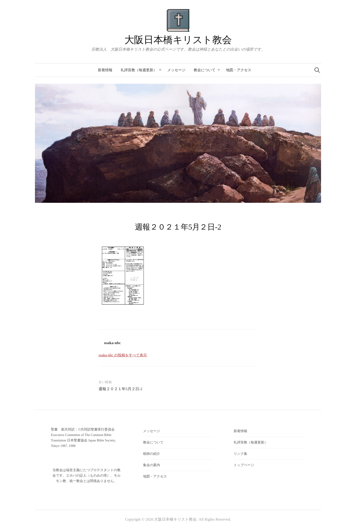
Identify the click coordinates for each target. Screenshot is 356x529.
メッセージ (176, 70)
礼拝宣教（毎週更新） (139, 70)
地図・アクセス (238, 70)
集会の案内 (151, 465)
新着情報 (105, 70)
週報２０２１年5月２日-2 (120, 389)
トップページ (244, 465)
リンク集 (240, 454)
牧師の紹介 (151, 454)
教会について (204, 70)
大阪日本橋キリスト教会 (178, 39)
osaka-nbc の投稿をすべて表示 (123, 355)
